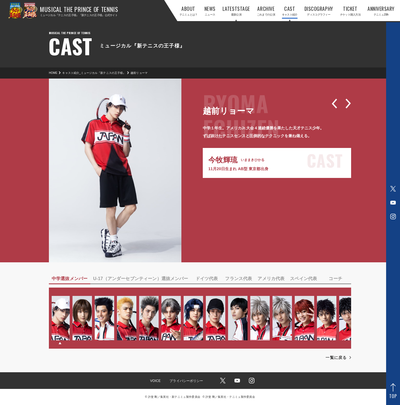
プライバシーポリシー (186, 381)
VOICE (155, 381)
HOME (53, 72)
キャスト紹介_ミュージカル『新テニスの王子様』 (94, 72)
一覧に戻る (336, 357)
